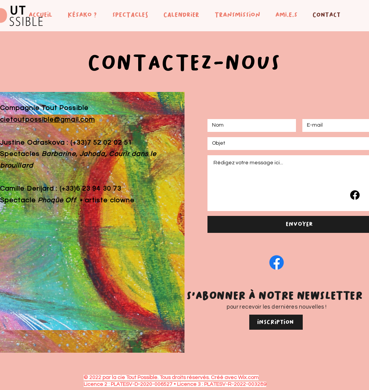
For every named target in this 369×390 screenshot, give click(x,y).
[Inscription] (276, 322)
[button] (80, 15)
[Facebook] (355, 195)
